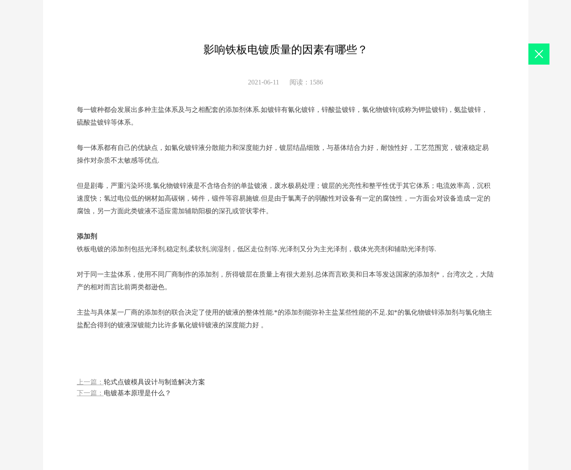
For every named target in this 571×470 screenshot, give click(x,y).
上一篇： (141, 382)
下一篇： (124, 393)
